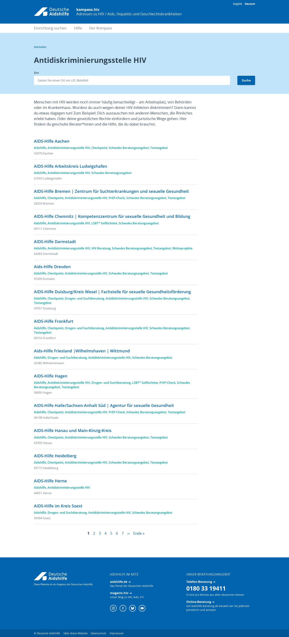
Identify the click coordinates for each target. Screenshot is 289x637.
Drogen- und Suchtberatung (84, 298)
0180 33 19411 (206, 589)
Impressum (117, 634)
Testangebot (159, 148)
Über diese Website (75, 634)
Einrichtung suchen (50, 28)
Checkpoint (99, 148)
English (237, 4)
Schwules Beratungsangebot (129, 148)
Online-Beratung (198, 603)
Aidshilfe (40, 148)
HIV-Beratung (100, 248)
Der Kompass (100, 28)
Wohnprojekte (182, 248)
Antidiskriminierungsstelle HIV (69, 148)
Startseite (40, 47)
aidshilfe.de (118, 582)
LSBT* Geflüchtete (104, 223)
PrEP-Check (117, 198)
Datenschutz (98, 634)
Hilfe (78, 28)
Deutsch (250, 4)
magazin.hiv (119, 594)
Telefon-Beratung (199, 582)
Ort (36, 73)
